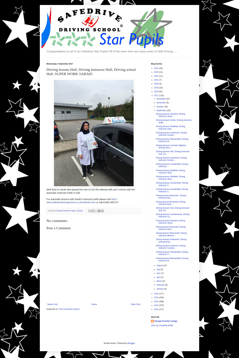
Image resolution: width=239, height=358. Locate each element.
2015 (156, 297)
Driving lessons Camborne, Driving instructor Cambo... (171, 134)
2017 (156, 95)
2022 (156, 76)
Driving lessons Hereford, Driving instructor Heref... (170, 115)
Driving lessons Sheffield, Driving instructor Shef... (170, 127)
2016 (156, 294)
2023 (156, 72)
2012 (156, 309)
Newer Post (52, 304)
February (161, 285)
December (161, 99)
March (160, 281)
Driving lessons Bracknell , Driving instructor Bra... (171, 196)
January (160, 289)
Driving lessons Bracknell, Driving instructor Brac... (171, 203)
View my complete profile (162, 325)
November (161, 103)
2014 (156, 301)
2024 (156, 68)
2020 (156, 84)
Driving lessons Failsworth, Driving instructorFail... (171, 240)
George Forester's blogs (165, 321)
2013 (156, 305)
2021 (156, 80)
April (159, 277)
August (160, 265)
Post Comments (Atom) (69, 309)
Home (94, 304)
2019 (156, 88)
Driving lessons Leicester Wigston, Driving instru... (171, 146)
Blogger (131, 343)
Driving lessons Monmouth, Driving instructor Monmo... (171, 234)
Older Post (135, 304)
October (160, 106)
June (159, 273)
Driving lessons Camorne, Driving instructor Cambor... (171, 247)
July (159, 269)
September (162, 110)
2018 (156, 91)
